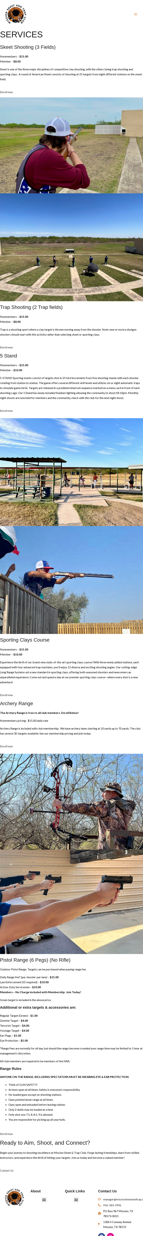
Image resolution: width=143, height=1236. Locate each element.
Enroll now (6, 93)
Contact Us (7, 1171)
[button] (44, 1201)
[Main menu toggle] (135, 15)
